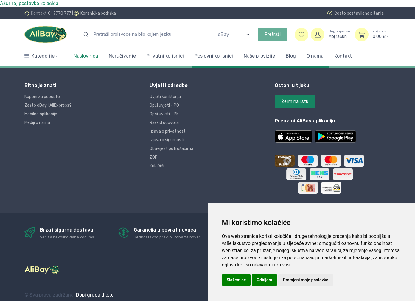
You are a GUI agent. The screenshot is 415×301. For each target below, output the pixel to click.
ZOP (154, 157)
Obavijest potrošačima (171, 148)
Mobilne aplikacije (40, 114)
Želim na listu (295, 101)
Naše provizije (259, 56)
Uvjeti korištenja (165, 96)
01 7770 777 (59, 13)
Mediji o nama (37, 122)
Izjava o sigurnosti (167, 139)
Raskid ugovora (164, 122)
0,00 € (381, 34)
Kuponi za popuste (42, 96)
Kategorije (39, 56)
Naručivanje (122, 56)
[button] (293, 136)
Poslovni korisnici (214, 56)
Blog (291, 56)
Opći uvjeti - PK (164, 114)
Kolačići (157, 165)
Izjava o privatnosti (168, 131)
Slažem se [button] (236, 279)
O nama (315, 56)
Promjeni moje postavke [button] (305, 279)
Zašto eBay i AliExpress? (48, 105)
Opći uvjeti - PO (164, 105)
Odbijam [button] (264, 279)
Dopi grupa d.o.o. (94, 295)
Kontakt (343, 56)
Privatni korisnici (165, 56)
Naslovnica (86, 56)
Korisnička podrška (98, 13)
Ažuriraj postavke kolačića (29, 3)
